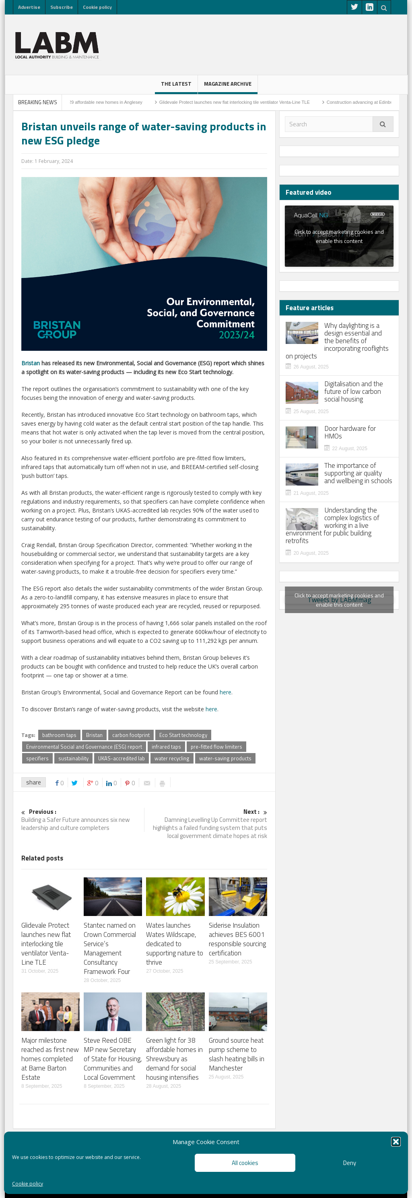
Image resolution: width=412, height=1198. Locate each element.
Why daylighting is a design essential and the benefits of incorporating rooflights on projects (337, 341)
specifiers (37, 758)
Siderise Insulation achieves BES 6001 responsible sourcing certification (237, 939)
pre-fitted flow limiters (216, 747)
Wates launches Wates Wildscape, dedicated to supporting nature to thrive (174, 943)
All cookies (245, 1162)
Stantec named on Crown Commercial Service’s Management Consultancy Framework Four (110, 948)
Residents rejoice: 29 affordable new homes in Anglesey (94, 102)
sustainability (73, 758)
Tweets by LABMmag (339, 600)
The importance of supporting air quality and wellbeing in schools (358, 473)
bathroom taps (59, 735)
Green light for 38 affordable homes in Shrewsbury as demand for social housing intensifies (174, 1059)
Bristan (30, 363)
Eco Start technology (183, 735)
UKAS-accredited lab (121, 758)
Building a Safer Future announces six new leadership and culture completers (82, 820)
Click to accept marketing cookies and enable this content (339, 236)
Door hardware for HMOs (350, 432)
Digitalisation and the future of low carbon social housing (353, 391)
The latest (176, 87)
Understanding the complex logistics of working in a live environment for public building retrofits (332, 525)
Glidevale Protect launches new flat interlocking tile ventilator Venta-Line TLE (241, 102)
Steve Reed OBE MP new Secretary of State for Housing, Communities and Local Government (113, 1059)
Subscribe (61, 7)
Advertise (29, 7)
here (225, 692)
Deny (349, 1162)
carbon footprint (131, 735)
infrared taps (166, 747)
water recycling (172, 758)
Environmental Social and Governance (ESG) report (84, 747)
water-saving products (225, 758)
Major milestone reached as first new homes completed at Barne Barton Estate (50, 1059)
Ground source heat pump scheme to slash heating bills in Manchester (236, 1054)
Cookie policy (27, 1183)
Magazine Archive (228, 87)
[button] (396, 1142)
